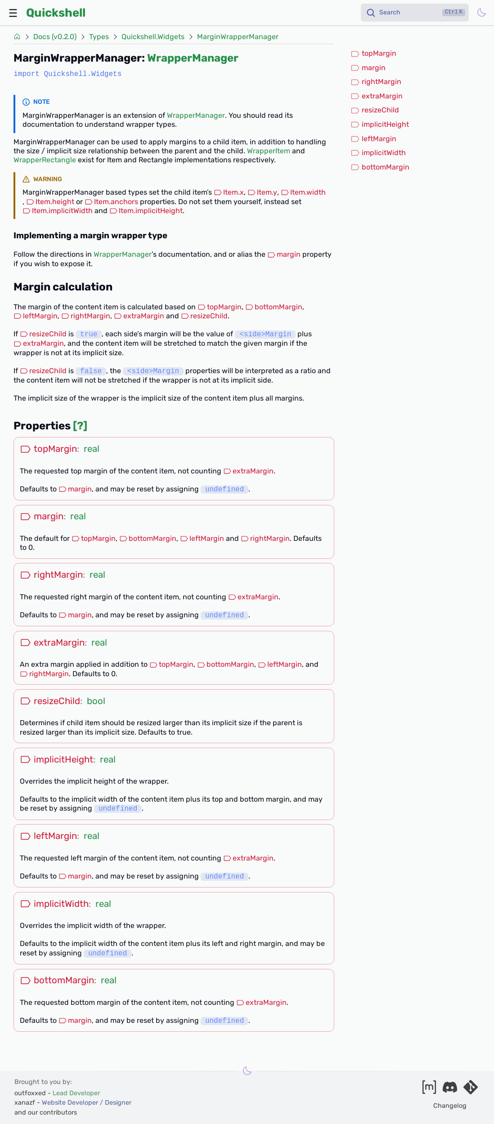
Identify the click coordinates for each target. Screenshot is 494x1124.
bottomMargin (273, 307)
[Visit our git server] (471, 1090)
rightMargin (85, 316)
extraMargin (139, 316)
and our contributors (45, 1112)
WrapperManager (192, 58)
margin (284, 254)
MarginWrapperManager (237, 36)
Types (99, 36)
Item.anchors (111, 201)
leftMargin (35, 316)
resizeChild (204, 316)
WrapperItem (268, 151)
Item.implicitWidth (57, 210)
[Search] (415, 13)
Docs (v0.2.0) (54, 36)
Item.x (229, 192)
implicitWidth (378, 152)
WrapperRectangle (44, 160)
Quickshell (55, 12)
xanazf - (72, 1102)
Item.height (50, 201)
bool (96, 701)
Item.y (262, 192)
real (91, 448)
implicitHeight (379, 124)
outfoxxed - (57, 1093)
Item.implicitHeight (146, 210)
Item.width (303, 192)
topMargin (220, 307)
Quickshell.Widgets (152, 36)
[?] (80, 425)
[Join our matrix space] (429, 1090)
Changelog (450, 1106)
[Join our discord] (450, 1090)
